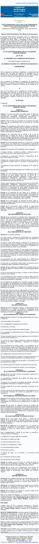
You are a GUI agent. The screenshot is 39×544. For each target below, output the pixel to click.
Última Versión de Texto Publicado (19, 21)
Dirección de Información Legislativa (27, 542)
